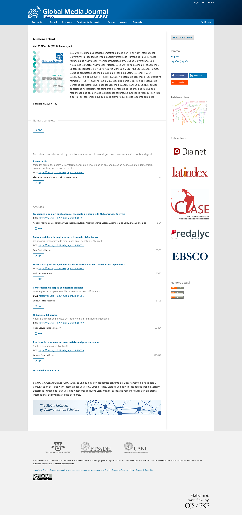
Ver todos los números (44, 370)
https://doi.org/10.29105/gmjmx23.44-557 (61, 322)
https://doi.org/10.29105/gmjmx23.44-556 (61, 295)
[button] (179, 75)
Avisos (123, 21)
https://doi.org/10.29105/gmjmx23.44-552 (61, 245)
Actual (53, 21)
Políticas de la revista (89, 21)
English (175, 56)
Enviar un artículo (182, 37)
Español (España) (180, 61)
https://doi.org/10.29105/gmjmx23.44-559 (61, 350)
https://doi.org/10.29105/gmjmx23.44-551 (61, 217)
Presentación (97, 165)
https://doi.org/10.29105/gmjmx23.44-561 (61, 172)
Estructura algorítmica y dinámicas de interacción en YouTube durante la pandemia (79, 264)
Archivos (67, 21)
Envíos (111, 21)
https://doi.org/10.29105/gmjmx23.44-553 (61, 268)
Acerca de (37, 21)
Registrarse (199, 2)
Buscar (206, 21)
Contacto (137, 21)
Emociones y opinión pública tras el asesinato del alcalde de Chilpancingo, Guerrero (79, 213)
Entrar (211, 2)
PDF (39, 130)
